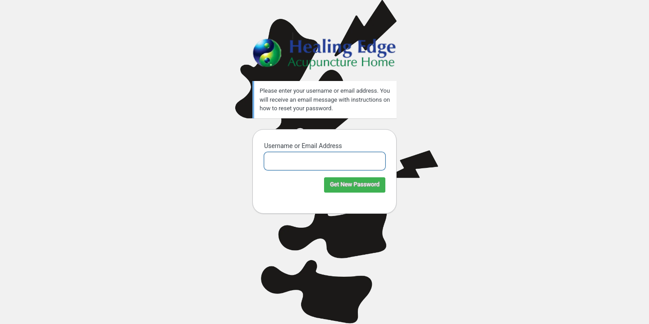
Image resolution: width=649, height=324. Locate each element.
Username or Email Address (303, 145)
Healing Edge (324, 51)
